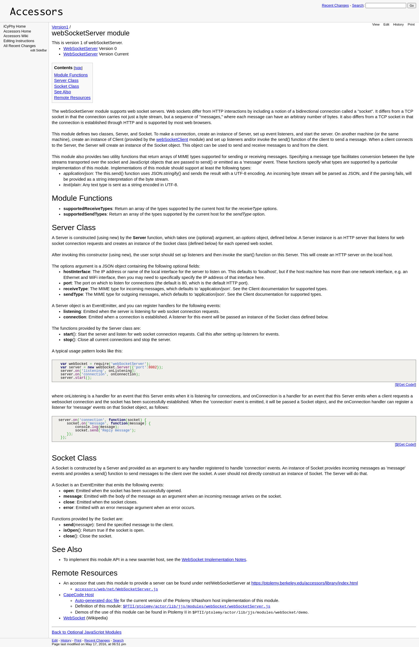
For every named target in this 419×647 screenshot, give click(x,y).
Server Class (66, 80)
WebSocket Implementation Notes (214, 559)
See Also (62, 91)
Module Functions (71, 75)
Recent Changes (335, 5)
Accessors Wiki (15, 36)
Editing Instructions (18, 41)
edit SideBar (38, 50)
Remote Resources (72, 97)
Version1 (60, 27)
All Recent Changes (19, 46)
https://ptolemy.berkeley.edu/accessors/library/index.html (304, 583)
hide (78, 68)
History (398, 24)
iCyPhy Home (14, 26)
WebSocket (74, 618)
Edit (386, 24)
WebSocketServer (80, 48)
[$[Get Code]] (405, 385)
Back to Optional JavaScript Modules (87, 632)
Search (357, 5)
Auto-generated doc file (97, 600)
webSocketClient (172, 139)
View (375, 24)
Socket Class (66, 86)
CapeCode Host (78, 594)
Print (411, 24)
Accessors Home (17, 31)
